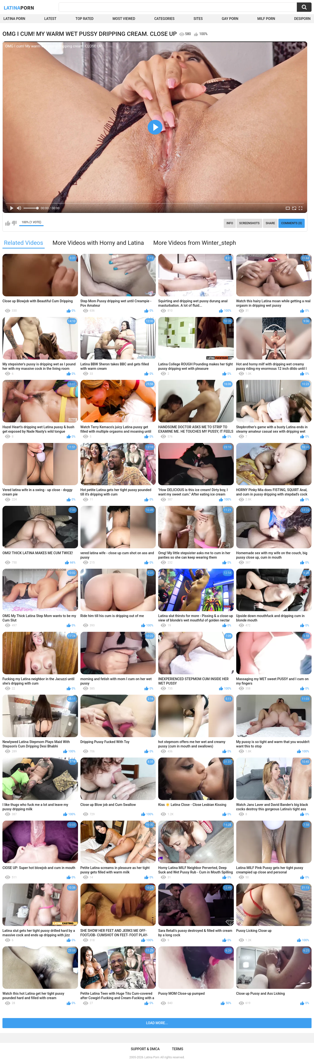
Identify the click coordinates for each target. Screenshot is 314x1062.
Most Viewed (124, 19)
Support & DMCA (145, 1049)
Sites (198, 19)
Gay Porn (230, 19)
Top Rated (84, 19)
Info (229, 223)
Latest (50, 19)
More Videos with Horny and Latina (98, 242)
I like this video (7, 223)
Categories (164, 19)
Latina (19, 7)
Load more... (157, 1023)
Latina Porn (14, 19)
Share (270, 223)
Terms (177, 1049)
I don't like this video (14, 223)
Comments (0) (291, 223)
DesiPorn (302, 19)
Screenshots (249, 223)
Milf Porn (266, 19)
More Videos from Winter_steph (194, 242)
